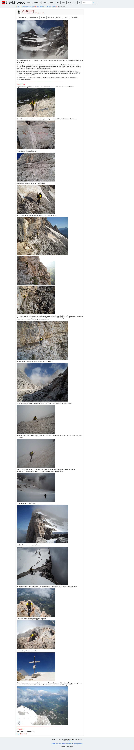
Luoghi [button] (66, 17)
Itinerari (36, 3)
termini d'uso (55, 743)
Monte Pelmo (41, 7)
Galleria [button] (58, 17)
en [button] (75, 3)
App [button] (57, 3)
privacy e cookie (78, 743)
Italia (18, 7)
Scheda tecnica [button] (33, 17)
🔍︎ (94, 3)
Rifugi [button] (45, 3)
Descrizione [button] (22, 17)
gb (19, 734)
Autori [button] (63, 3)
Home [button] (29, 3)
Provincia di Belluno (28, 7)
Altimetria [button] (51, 17)
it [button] (79, 3)
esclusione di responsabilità (66, 743)
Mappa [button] (43, 17)
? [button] (97, 3)
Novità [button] (70, 3)
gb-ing (70, 740)
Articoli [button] (51, 3)
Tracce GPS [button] (74, 17)
